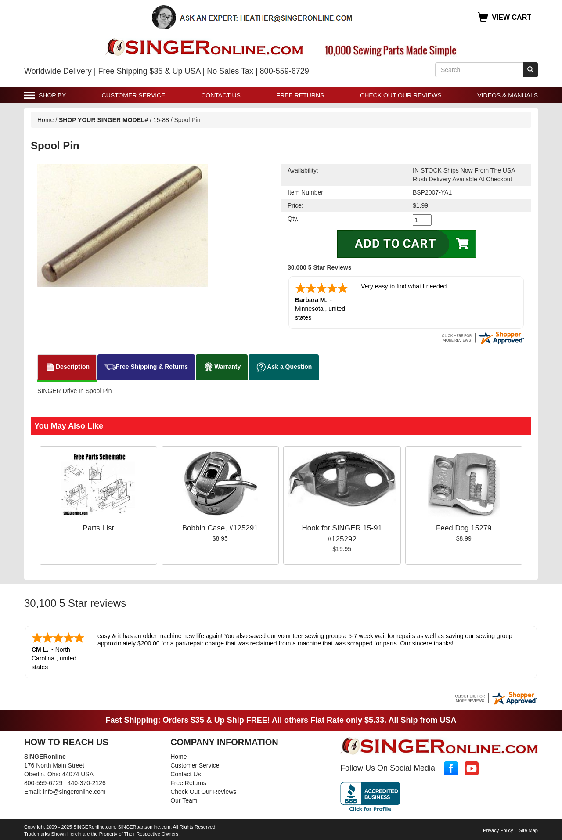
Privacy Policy (498, 830)
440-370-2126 (87, 782)
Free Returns (300, 95)
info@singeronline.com (74, 791)
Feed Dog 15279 (464, 528)
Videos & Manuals (507, 95)
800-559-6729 (43, 782)
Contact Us (221, 95)
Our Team (183, 800)
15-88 (161, 119)
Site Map (528, 830)
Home (45, 119)
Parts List (98, 528)
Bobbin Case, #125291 (220, 528)
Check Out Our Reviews (401, 95)
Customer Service (134, 95)
